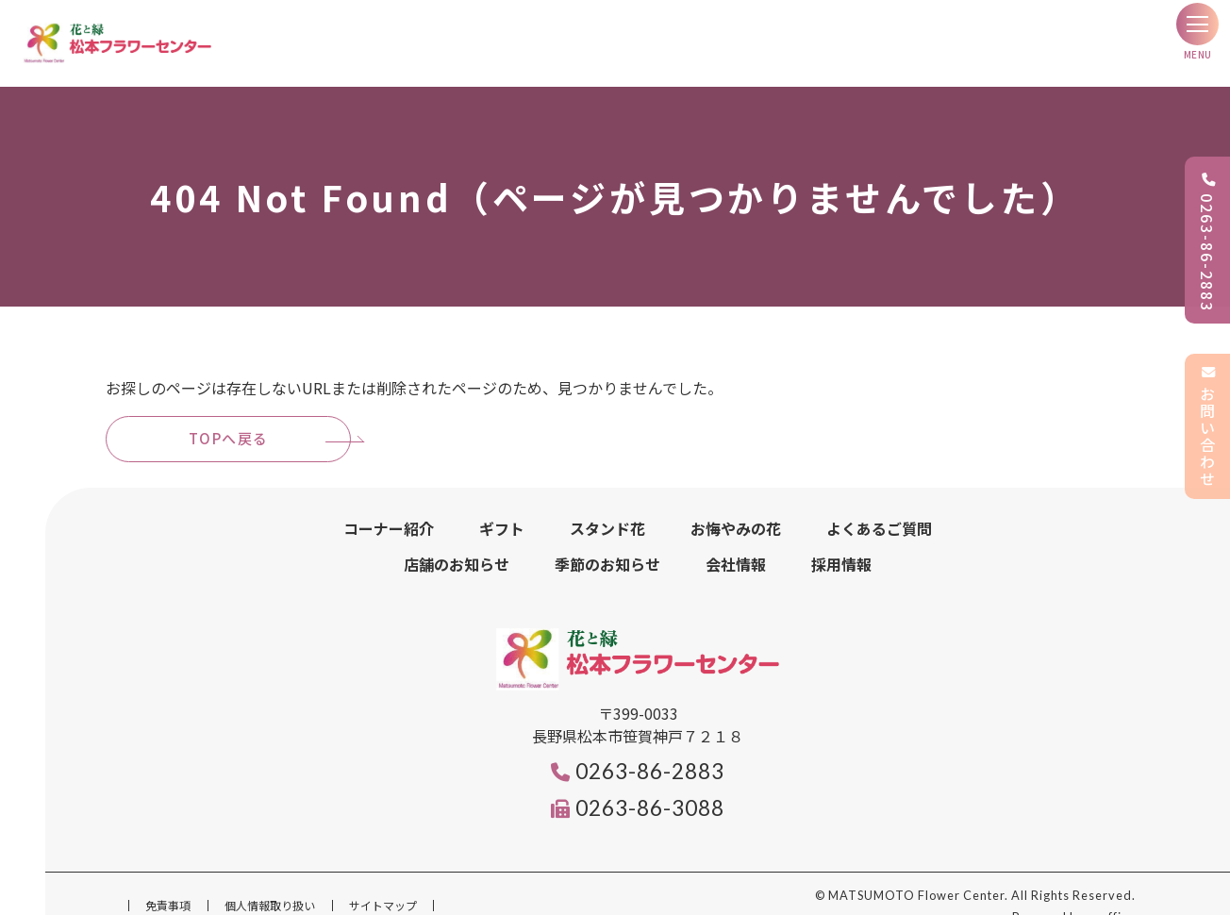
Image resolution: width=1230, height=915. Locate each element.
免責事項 (168, 882)
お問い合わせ (1207, 426)
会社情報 (736, 541)
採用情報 (841, 541)
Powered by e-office (1074, 894)
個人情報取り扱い (269, 882)
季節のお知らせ (607, 541)
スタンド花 (607, 505)
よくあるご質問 (879, 505)
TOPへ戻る (229, 415)
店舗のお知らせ (456, 541)
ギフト (501, 505)
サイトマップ (383, 882)
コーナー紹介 (388, 505)
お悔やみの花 (735, 505)
